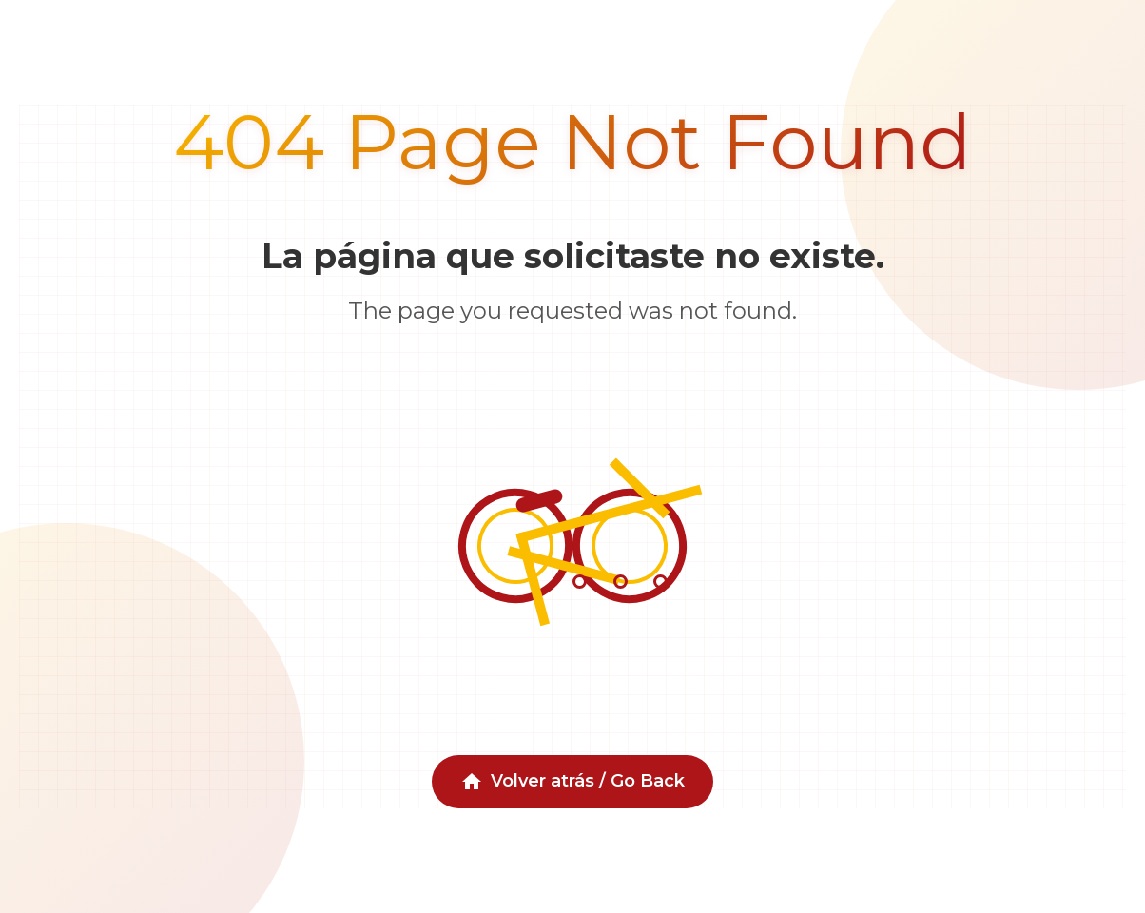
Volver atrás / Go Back (572, 781)
